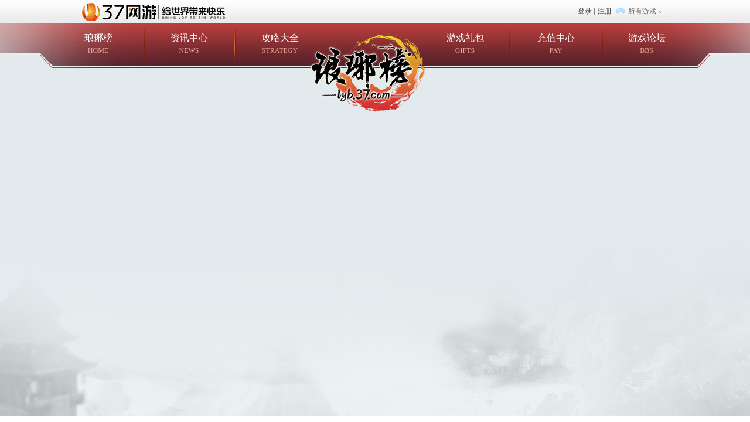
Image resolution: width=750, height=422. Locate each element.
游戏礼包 (465, 44)
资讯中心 (189, 44)
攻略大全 (279, 44)
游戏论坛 (646, 44)
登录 (585, 11)
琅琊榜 (98, 44)
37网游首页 (156, 11)
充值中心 (555, 44)
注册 (605, 11)
